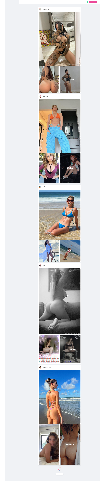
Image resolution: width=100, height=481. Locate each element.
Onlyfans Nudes (93, 2)
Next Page (59, 474)
